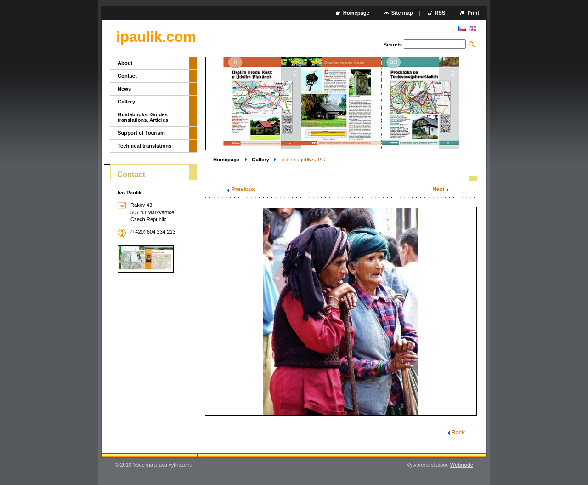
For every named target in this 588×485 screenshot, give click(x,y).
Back (458, 432)
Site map (402, 13)
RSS (440, 13)
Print (473, 13)
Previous (243, 189)
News (124, 88)
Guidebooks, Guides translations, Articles (143, 117)
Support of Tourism (141, 133)
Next (438, 189)
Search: (393, 44)
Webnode (461, 465)
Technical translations (144, 145)
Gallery (260, 159)
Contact (127, 76)
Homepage (226, 159)
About (125, 63)
